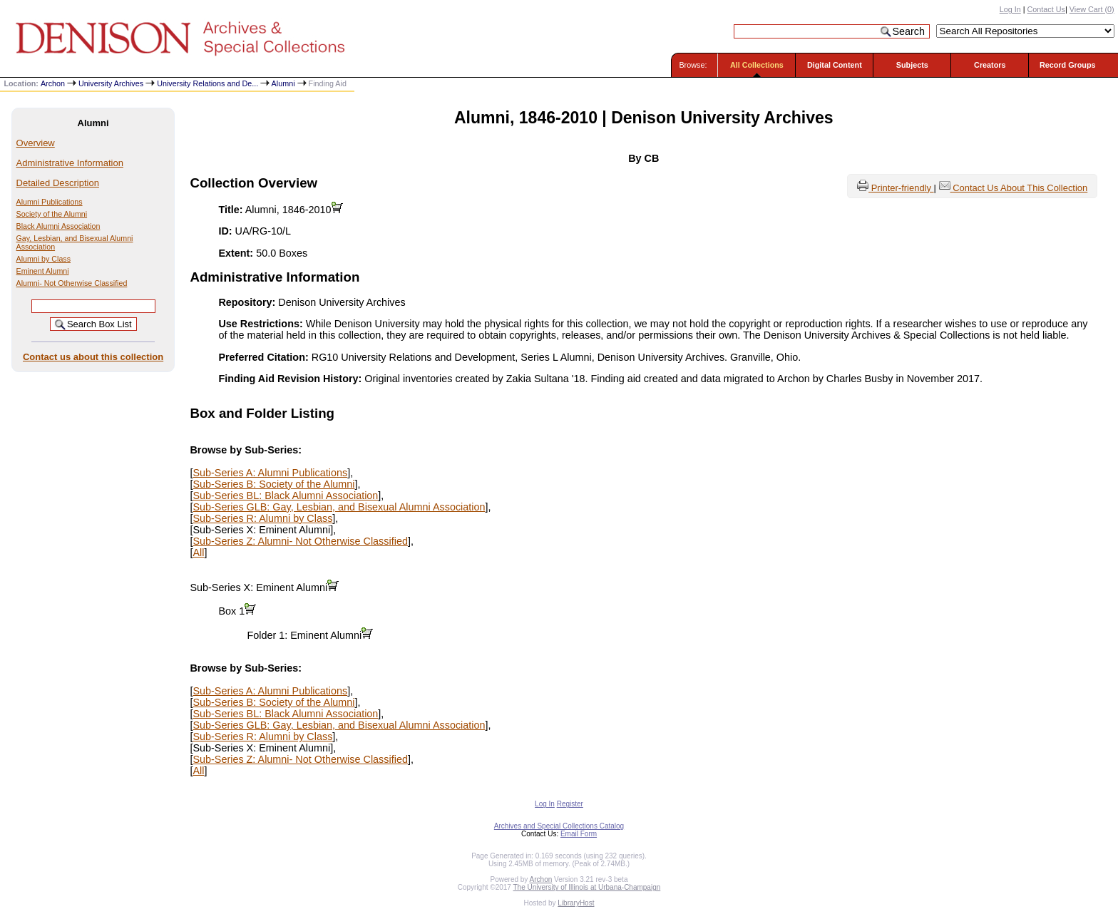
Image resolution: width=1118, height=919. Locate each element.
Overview (35, 143)
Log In (1010, 9)
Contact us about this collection (93, 356)
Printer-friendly (902, 188)
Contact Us (1046, 9)
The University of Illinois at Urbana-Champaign (587, 887)
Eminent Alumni (42, 271)
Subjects (912, 65)
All (198, 552)
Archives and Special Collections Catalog (559, 826)
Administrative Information (69, 163)
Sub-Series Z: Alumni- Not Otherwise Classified (300, 541)
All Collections (757, 65)
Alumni (283, 83)
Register (570, 804)
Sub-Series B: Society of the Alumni (273, 484)
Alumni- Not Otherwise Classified (72, 283)
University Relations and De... (207, 83)
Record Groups (1068, 65)
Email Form (578, 834)
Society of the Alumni (52, 214)
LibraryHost (576, 903)
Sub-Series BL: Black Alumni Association (285, 495)
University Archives (110, 83)
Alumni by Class (43, 259)
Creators (989, 65)
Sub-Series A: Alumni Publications (270, 472)
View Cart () (1092, 9)
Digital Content (834, 65)
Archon (53, 83)
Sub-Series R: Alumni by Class (262, 518)
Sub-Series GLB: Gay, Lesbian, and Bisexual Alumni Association (339, 507)
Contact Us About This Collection (1020, 188)
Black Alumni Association (58, 226)
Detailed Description (57, 183)
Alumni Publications (49, 201)
